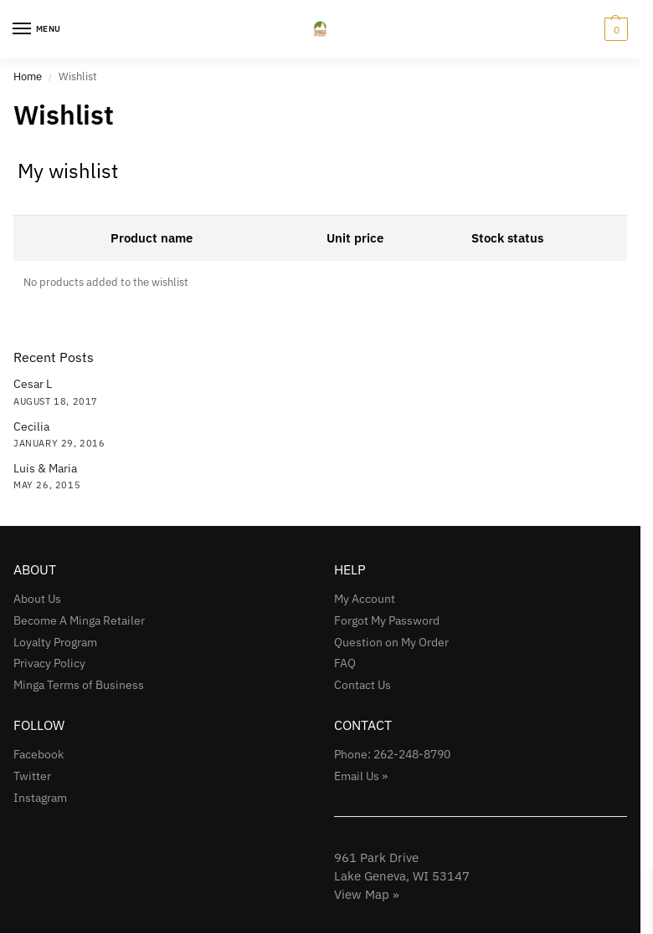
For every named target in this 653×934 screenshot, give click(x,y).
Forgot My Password (387, 620)
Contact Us (362, 684)
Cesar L (32, 383)
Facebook (38, 754)
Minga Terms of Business (78, 684)
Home (27, 76)
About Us (37, 598)
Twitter (32, 775)
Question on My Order (391, 642)
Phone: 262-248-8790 (392, 754)
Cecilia (31, 426)
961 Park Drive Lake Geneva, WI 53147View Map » (402, 876)
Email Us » (361, 775)
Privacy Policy (49, 663)
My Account (364, 598)
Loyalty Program (55, 642)
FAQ (345, 663)
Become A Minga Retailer (79, 620)
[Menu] (38, 29)
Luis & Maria (45, 468)
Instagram (40, 797)
